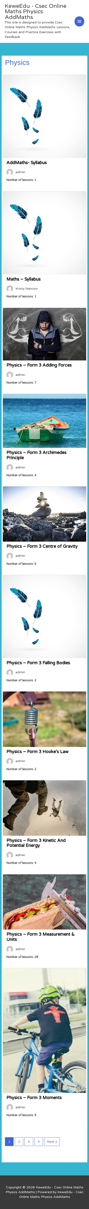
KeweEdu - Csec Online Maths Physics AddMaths (35, 12)
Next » (52, 1142)
